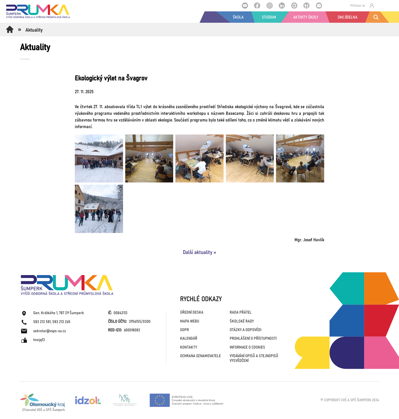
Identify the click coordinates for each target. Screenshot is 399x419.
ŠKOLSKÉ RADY (242, 321)
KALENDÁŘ (188, 339)
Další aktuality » (199, 252)
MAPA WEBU (189, 321)
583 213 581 (42, 322)
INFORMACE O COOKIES (247, 347)
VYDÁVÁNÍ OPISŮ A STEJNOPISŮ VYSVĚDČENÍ (254, 358)
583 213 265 (61, 322)
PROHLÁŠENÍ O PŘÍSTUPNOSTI (253, 339)
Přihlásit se (362, 5)
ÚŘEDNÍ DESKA (191, 312)
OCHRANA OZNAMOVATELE (200, 356)
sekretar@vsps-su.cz (49, 331)
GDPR (184, 330)
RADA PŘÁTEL (241, 312)
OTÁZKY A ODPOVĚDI (245, 330)
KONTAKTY (188, 347)
